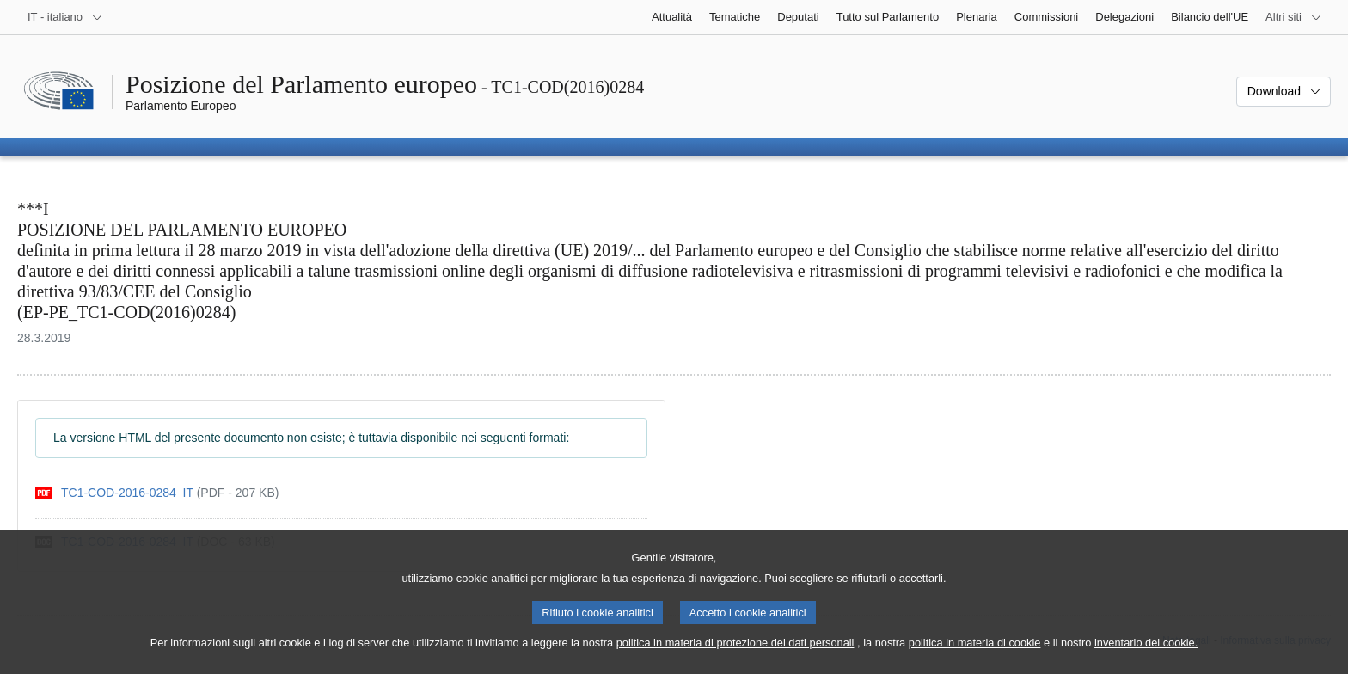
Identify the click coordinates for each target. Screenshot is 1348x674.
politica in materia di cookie (975, 657)
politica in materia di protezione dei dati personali (735, 657)
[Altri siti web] (1294, 17)
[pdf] (157, 493)
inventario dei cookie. (1146, 657)
